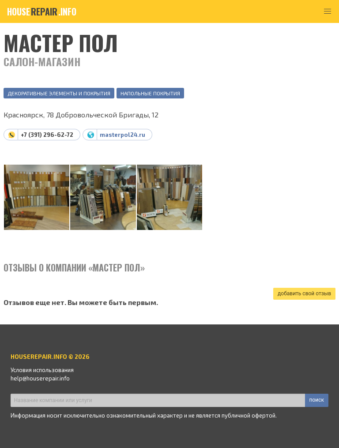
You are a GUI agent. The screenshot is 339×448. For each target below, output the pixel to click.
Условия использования (42, 369)
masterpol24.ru (122, 135)
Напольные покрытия (150, 93)
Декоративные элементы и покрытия (59, 93)
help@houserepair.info (40, 378)
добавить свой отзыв (304, 293)
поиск (316, 400)
